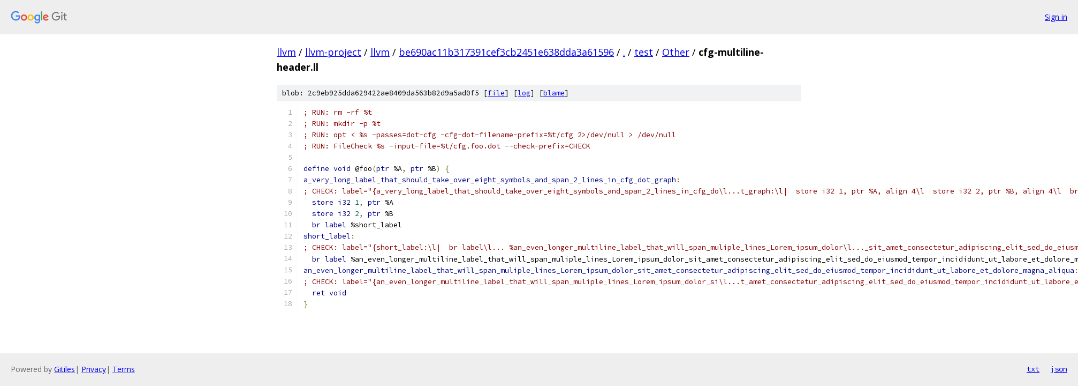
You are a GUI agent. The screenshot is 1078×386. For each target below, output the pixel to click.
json (1058, 369)
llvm (286, 52)
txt (1033, 369)
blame (554, 93)
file (496, 93)
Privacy (93, 369)
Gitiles (64, 369)
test (643, 52)
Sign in (1056, 17)
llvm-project (333, 52)
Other (675, 52)
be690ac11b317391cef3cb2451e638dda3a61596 (506, 52)
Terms (123, 369)
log (524, 93)
